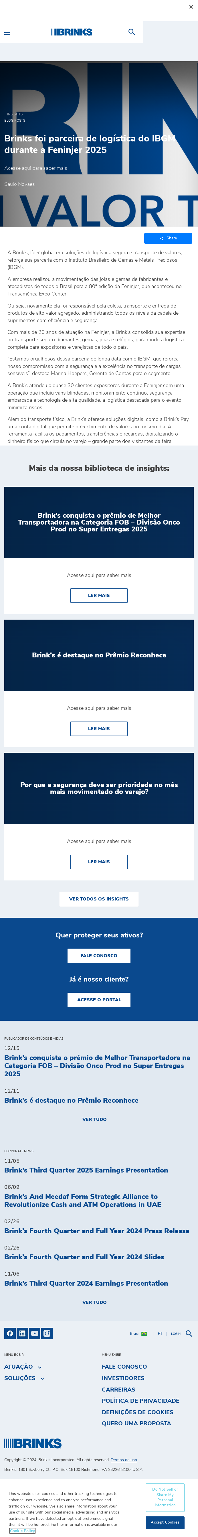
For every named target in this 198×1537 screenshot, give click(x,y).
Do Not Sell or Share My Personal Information (165, 1497)
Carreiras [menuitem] (118, 1390)
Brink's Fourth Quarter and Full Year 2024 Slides (84, 1257)
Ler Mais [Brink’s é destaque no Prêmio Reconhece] (108, 728)
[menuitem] (187, 32)
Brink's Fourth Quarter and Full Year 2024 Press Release (96, 1231)
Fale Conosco (99, 955)
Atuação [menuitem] (18, 1367)
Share (168, 238)
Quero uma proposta (136, 1423)
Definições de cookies (137, 1412)
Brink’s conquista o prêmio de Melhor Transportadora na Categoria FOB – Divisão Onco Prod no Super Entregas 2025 (97, 1066)
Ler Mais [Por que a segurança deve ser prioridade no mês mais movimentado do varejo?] (108, 861)
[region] (99, 1508)
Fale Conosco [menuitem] (124, 1367)
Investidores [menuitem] (123, 1378)
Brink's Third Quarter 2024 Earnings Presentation (86, 1283)
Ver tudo (94, 1119)
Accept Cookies (165, 1522)
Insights (15, 114)
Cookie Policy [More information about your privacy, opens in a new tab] (22, 1531)
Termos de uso (124, 1460)
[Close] (191, 7)
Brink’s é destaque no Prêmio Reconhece (71, 1100)
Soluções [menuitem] (19, 1378)
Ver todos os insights (99, 899)
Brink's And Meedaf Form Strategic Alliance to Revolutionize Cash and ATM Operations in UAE (82, 1201)
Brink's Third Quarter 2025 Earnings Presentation (86, 1170)
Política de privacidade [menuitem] (140, 1401)
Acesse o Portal (99, 1000)
